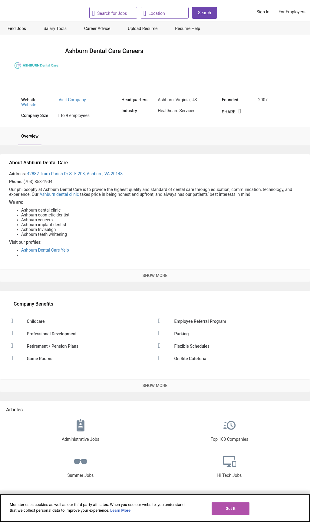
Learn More (120, 510)
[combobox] (115, 12)
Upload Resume (142, 28)
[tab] (26, 136)
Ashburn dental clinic (59, 194)
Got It (231, 508)
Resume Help (187, 28)
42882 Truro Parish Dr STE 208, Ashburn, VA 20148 (75, 173)
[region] (155, 508)
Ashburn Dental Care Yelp (45, 250)
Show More (155, 275)
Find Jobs (17, 28)
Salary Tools (55, 28)
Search (204, 12)
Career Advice (97, 28)
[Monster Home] (31, 11)
